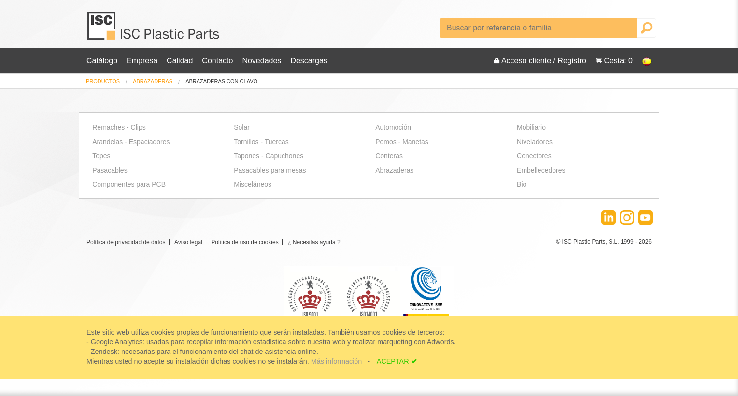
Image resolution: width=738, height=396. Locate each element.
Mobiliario (531, 127)
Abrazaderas (152, 81)
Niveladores (535, 142)
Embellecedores (541, 170)
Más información (337, 361)
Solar (242, 127)
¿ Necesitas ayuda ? (313, 242)
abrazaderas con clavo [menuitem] (221, 81)
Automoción (393, 127)
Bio (521, 184)
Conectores (534, 156)
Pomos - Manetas (401, 142)
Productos (103, 81)
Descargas (308, 61)
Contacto (217, 61)
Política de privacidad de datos (125, 242)
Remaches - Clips (118, 127)
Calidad (180, 61)
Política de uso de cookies (244, 242)
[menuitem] (103, 81)
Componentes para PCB (129, 184)
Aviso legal (188, 242)
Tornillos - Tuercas (261, 142)
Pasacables (109, 170)
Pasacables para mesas (270, 170)
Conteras (389, 156)
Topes (101, 156)
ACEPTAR (393, 361)
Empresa (142, 61)
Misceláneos (252, 184)
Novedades (261, 61)
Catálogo (101, 61)
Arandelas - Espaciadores (131, 142)
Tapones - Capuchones (268, 156)
